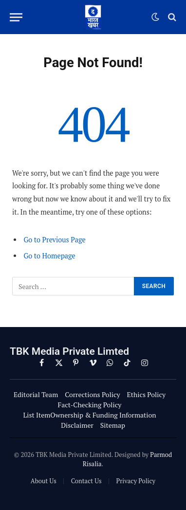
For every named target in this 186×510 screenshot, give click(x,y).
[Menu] (16, 17)
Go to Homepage (49, 255)
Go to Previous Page (54, 239)
